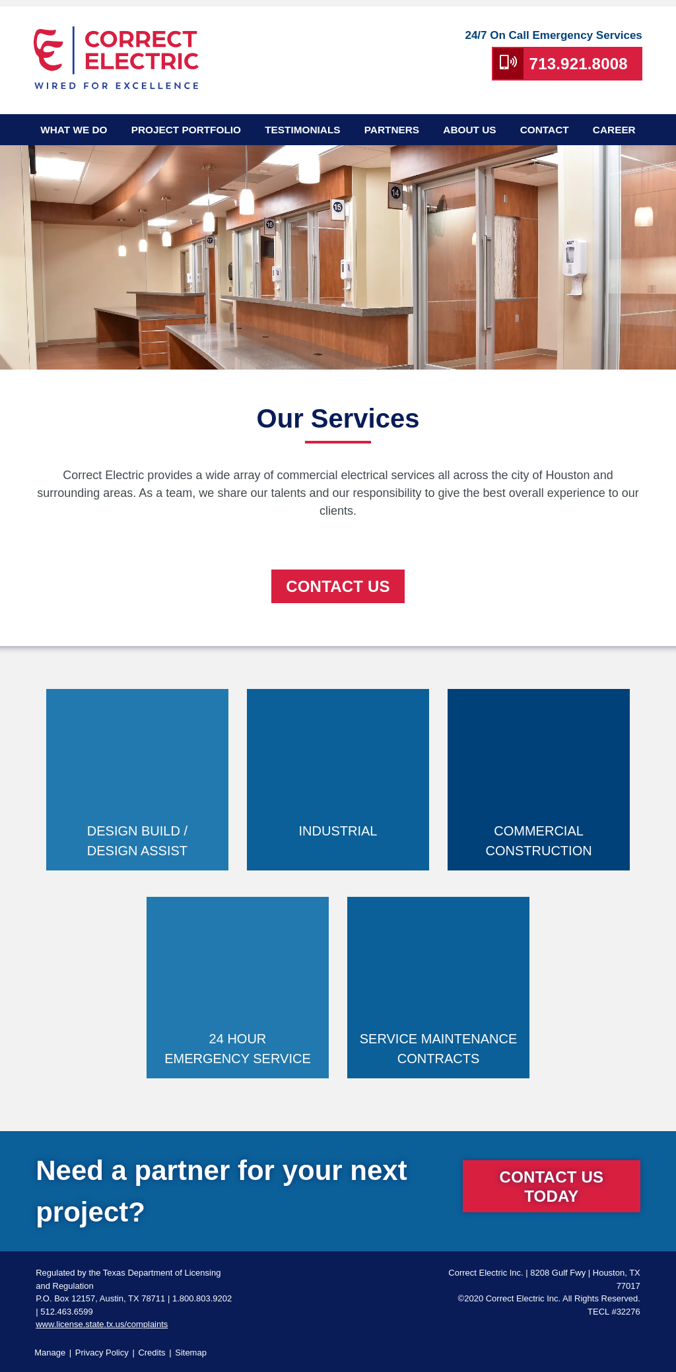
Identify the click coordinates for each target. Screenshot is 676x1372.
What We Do (73, 129)
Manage (49, 1352)
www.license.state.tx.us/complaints (102, 1324)
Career (614, 129)
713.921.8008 (578, 64)
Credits (151, 1352)
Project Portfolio (186, 129)
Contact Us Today (552, 1186)
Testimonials (302, 129)
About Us (469, 129)
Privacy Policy (102, 1352)
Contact (544, 129)
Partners (391, 129)
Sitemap (191, 1352)
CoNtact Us (338, 586)
